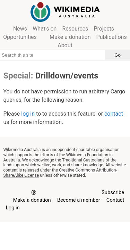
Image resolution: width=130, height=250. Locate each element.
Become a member (78, 200)
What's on (45, 28)
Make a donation (70, 37)
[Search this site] (52, 55)
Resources (75, 28)
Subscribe (113, 192)
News (20, 28)
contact (113, 113)
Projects (104, 28)
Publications (111, 37)
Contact (115, 200)
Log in (13, 208)
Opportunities (20, 37)
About (65, 45)
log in (28, 113)
